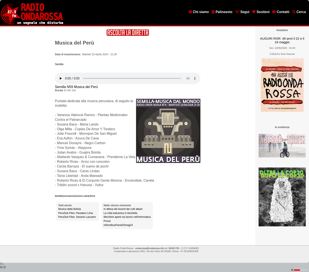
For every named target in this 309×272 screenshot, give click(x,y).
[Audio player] (127, 78)
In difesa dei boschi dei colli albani (123, 209)
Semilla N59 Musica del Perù (76, 87)
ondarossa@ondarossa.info (149, 248)
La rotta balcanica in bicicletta (120, 213)
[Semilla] (59, 196)
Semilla (59, 64)
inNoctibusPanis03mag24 (118, 225)
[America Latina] (82, 196)
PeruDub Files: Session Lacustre (77, 216)
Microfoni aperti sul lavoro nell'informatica (127, 216)
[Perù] (92, 196)
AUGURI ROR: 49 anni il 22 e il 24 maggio (282, 40)
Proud (107, 221)
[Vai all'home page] (32, 23)
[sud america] (69, 196)
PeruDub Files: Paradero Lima (75, 213)
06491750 (174, 248)
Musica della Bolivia (69, 209)
